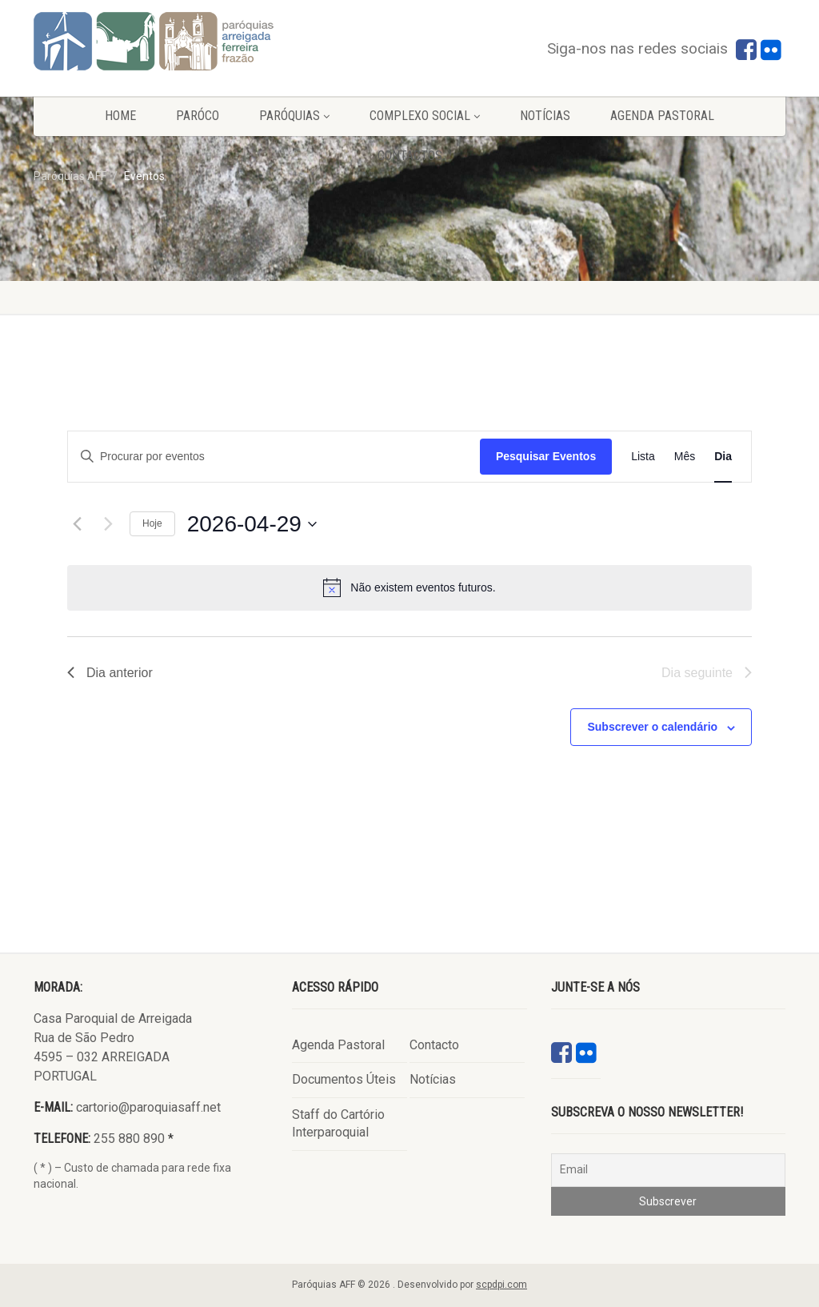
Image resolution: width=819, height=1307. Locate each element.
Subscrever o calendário (652, 726)
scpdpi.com (501, 1284)
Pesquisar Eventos (546, 456)
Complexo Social (425, 115)
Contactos (410, 155)
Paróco (197, 115)
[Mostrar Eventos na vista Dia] (723, 456)
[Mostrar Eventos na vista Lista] (643, 456)
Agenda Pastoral (662, 115)
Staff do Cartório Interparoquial (338, 1123)
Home (120, 115)
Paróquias (294, 115)
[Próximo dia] (108, 524)
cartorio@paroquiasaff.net (148, 1107)
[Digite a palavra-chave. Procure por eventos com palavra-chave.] (274, 456)
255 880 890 (129, 1138)
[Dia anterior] (76, 524)
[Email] (668, 1170)
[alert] (409, 587)
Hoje (152, 523)
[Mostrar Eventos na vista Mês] (684, 456)
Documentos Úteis (344, 1079)
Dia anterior (110, 673)
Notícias (545, 115)
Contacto (434, 1044)
